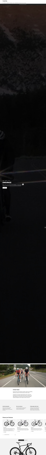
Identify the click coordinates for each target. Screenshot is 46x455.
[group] (23, 427)
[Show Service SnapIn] (45, 227)
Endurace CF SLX (19, 427)
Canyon (3, 180)
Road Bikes (6, 180)
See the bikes (4, 187)
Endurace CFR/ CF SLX (21, 440)
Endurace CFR (4, 427)
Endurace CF (32, 427)
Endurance (9, 180)
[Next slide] (15, 434)
